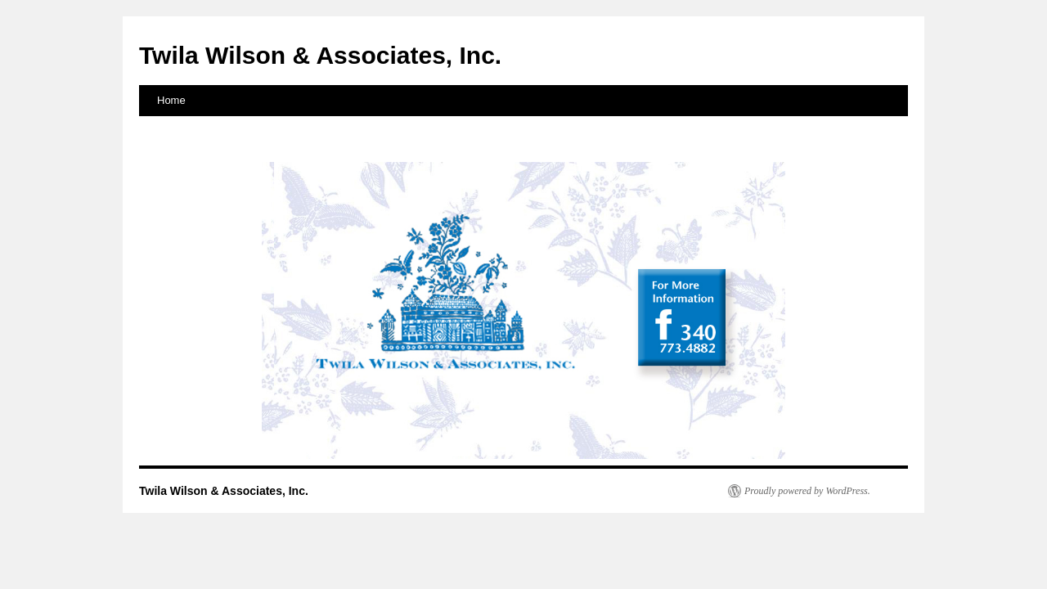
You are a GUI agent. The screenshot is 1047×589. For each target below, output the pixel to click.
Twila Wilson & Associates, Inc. (320, 55)
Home (171, 100)
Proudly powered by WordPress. (807, 491)
